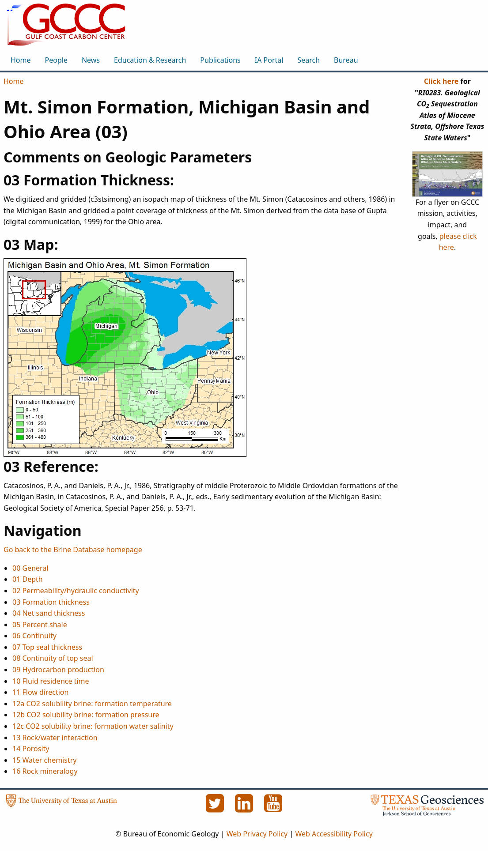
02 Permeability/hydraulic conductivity (75, 590)
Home (14, 81)
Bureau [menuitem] (346, 60)
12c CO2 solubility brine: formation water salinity (93, 726)
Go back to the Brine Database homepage (73, 549)
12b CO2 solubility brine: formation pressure (85, 714)
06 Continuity (34, 635)
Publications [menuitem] (220, 60)
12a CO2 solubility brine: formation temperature (92, 703)
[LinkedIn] (245, 808)
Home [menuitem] (21, 60)
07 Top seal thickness (47, 647)
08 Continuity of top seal (52, 658)
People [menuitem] (56, 60)
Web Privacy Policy (257, 834)
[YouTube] (273, 808)
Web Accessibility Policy (333, 834)
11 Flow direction (40, 692)
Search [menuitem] (308, 60)
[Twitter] (216, 808)
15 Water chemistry (44, 760)
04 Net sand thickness (48, 613)
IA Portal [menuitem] (269, 60)
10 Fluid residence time (50, 681)
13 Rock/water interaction (55, 737)
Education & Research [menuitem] (150, 60)
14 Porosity (30, 748)
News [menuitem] (91, 60)
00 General (30, 568)
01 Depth (27, 579)
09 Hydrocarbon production (58, 669)
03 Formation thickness (51, 602)
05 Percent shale (39, 624)
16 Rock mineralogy (45, 771)
